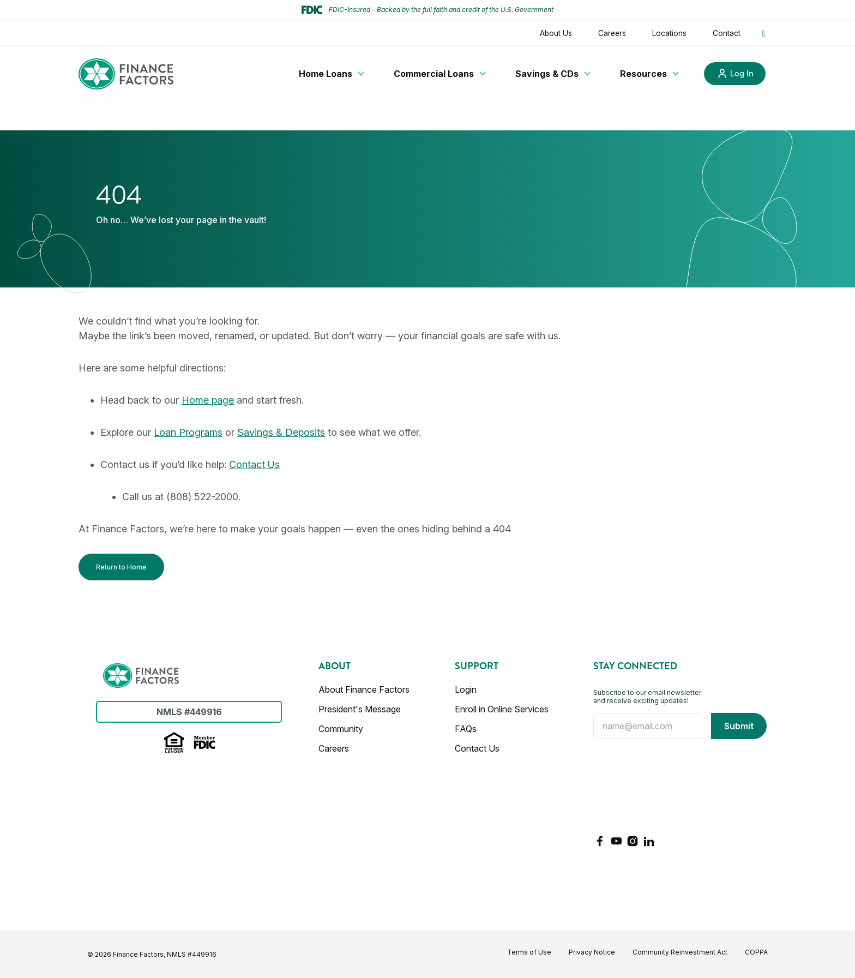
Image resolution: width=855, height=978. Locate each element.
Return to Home (121, 567)
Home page (208, 400)
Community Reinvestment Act (680, 952)
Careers (612, 33)
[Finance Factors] (126, 73)
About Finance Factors (364, 689)
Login (466, 689)
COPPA (756, 952)
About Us (556, 33)
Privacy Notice (592, 952)
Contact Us (254, 464)
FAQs (466, 728)
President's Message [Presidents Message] (359, 709)
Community (340, 728)
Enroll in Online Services (502, 709)
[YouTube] (616, 841)
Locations (669, 33)
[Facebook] (599, 841)
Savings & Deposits (281, 432)
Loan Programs (188, 432)
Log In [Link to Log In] (742, 73)
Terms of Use (529, 952)
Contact (726, 33)
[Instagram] (632, 841)
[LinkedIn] (648, 841)
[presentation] (638, 786)
